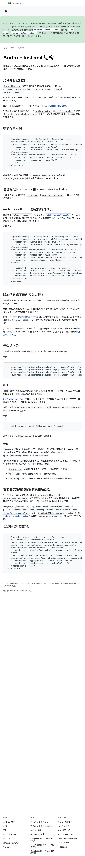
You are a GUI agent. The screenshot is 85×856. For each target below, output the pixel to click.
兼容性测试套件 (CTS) (28, 317)
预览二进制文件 (9, 834)
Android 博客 (35, 830)
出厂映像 (6, 838)
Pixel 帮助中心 (63, 826)
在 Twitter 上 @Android (39, 822)
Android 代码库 (9, 822)
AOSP (5, 48)
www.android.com (65, 834)
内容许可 (28, 584)
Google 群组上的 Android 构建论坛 (42, 846)
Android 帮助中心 (65, 822)
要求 (5, 826)
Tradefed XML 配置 (57, 106)
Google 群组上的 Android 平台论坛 (42, 839)
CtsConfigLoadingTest (13, 399)
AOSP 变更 (34, 36)
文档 (5, 11)
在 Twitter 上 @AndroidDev (41, 826)
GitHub (6, 847)
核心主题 (21, 48)
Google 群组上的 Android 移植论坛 (42, 852)
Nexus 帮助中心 (64, 830)
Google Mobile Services (67, 838)
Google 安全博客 (37, 834)
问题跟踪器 (62, 847)
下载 (5, 830)
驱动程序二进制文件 (11, 843)
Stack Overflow (64, 843)
